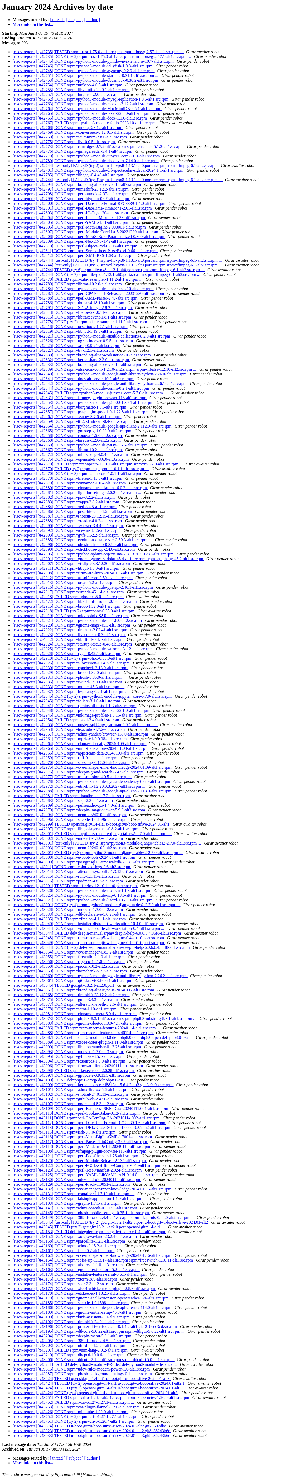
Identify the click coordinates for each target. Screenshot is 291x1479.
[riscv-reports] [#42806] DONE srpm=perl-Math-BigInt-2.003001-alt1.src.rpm (80, 227)
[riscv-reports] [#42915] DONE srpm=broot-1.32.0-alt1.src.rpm (67, 606)
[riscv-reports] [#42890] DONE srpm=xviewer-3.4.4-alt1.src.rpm (68, 525)
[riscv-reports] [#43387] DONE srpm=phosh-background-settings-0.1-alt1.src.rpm (83, 1374)
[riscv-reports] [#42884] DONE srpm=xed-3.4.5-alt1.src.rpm (65, 506)
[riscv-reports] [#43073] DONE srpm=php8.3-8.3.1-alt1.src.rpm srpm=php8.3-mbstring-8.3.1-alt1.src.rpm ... (105, 1018)
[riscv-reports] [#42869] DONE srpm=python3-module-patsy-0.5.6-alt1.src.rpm (81, 445)
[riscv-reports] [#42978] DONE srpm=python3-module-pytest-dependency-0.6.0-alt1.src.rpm (92, 781)
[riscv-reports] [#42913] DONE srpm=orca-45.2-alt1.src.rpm (65, 582)
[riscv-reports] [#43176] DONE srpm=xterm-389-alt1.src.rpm (65, 1279)
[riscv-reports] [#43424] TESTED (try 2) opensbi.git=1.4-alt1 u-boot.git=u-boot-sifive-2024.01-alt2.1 (99, 1383)
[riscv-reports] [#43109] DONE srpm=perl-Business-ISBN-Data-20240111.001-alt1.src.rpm (91, 1108)
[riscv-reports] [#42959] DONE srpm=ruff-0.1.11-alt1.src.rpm (66, 758)
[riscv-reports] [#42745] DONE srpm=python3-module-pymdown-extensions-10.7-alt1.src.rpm (94, 61)
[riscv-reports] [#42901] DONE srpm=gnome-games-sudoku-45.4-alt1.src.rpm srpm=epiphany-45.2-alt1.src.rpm (108, 559)
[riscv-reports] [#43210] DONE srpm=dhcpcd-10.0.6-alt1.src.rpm (69, 1355)
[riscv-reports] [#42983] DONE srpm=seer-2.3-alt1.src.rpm (63, 800)
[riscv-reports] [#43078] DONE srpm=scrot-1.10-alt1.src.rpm (65, 1009)
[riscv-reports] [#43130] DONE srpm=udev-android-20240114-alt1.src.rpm (77, 1179)
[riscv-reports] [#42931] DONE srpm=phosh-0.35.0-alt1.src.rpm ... (70, 677)
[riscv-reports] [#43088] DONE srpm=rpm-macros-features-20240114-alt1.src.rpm (83, 1032)
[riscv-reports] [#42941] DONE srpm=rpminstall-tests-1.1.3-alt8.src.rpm (74, 705)
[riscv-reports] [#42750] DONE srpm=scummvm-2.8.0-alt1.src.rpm (70, 137)
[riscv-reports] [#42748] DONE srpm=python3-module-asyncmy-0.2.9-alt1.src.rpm (84, 70)
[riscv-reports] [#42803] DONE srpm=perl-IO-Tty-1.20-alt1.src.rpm (71, 213)
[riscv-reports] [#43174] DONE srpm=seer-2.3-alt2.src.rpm (63, 1284)
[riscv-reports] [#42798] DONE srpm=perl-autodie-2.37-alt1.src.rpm (71, 194)
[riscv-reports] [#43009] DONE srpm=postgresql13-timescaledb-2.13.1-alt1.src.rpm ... (86, 862)
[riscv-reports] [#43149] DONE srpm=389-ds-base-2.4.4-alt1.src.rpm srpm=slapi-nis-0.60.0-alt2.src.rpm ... (104, 1217)
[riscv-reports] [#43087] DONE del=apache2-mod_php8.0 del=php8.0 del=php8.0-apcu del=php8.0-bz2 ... (103, 1037)
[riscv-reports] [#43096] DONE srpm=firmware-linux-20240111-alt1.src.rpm (78, 1066)
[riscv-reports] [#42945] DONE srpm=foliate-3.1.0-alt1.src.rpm (67, 701)
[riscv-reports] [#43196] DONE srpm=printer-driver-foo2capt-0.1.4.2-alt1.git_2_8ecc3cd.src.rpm (95, 1326)
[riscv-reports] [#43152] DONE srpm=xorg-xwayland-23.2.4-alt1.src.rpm (75, 1236)
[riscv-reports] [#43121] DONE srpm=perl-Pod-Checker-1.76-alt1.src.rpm (76, 1156)
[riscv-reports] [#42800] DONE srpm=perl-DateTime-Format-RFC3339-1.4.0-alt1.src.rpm (89, 203)
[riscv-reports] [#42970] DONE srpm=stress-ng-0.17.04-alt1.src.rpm (71, 762)
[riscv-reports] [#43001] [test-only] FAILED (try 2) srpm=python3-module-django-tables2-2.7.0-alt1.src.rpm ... (107, 843)
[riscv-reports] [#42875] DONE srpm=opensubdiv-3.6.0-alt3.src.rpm (71, 459)
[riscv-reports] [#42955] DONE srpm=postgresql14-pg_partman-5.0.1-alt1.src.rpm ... (85, 724)
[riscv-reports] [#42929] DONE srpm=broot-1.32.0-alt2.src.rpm (67, 672)
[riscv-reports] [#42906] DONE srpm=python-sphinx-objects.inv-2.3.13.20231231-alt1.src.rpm (93, 554)
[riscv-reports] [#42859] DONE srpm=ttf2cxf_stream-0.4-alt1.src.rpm (72, 421)
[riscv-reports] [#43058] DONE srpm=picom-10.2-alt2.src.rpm (66, 966)
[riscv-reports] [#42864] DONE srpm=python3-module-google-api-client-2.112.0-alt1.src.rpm (93, 426)
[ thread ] (57, 19)
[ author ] (92, 19)
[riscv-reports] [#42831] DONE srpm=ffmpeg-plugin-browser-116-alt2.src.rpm (80, 397)
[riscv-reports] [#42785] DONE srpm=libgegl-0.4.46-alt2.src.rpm (68, 175)
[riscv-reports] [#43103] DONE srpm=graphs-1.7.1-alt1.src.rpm (67, 1203)
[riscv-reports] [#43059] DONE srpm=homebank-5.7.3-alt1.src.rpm (70, 971)
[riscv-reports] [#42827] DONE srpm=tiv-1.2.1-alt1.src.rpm (64, 350)
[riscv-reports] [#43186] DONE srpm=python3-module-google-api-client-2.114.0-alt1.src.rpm (93, 1307)
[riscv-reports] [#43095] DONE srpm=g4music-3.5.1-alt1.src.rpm (69, 1056)
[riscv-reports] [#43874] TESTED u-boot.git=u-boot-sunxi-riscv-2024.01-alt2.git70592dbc (90, 1426)
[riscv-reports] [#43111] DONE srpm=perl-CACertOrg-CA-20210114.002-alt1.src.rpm (87, 1118)
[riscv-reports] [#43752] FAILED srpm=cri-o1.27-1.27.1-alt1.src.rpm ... (74, 1402)
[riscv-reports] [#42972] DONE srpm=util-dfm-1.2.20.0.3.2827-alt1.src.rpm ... (79, 786)
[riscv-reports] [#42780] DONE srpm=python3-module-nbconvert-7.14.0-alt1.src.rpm (86, 160)
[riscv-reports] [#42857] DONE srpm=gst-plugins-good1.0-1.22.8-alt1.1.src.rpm (81, 412)
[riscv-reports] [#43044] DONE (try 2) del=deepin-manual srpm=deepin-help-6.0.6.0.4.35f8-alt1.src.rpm (102, 947)
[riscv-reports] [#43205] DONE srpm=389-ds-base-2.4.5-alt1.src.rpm (72, 1340)
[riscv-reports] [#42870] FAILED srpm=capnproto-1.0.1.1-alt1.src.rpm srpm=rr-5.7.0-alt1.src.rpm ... (98, 464)
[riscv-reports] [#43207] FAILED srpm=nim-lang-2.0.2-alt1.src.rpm (71, 1350)
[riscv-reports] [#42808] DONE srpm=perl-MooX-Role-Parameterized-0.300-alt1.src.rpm (89, 236)
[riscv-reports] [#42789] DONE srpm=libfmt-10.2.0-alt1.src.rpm (68, 284)
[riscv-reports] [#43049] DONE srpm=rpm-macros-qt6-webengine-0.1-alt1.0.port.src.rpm (89, 942)
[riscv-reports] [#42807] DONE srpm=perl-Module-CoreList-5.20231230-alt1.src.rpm (86, 232)
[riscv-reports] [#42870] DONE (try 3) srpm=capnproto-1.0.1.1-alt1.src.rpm (77, 473)
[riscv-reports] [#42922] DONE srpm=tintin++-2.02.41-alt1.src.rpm (70, 630)
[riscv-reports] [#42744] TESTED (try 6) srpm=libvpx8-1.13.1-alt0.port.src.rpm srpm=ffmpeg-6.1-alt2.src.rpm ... (109, 269)
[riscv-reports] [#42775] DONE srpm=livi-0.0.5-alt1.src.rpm (64, 142)
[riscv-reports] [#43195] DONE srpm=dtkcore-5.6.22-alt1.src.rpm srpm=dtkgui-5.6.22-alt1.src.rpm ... (99, 1331)
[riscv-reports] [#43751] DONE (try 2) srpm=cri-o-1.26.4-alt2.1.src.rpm (74, 1421)
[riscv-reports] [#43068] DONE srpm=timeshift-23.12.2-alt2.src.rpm (71, 994)
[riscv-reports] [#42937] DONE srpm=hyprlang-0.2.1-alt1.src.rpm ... (71, 691)
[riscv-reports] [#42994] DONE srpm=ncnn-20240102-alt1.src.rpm (70, 814)
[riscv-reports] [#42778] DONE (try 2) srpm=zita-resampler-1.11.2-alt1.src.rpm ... (82, 322)
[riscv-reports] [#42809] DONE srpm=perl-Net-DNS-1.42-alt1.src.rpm (73, 241)
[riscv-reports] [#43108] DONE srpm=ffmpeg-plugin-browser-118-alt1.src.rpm (80, 1151)
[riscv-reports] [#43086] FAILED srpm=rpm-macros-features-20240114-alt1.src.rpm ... (87, 1028)
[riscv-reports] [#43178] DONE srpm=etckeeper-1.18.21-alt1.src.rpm (72, 1293)
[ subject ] (74, 19)
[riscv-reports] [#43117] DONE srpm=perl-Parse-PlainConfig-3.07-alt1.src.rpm (80, 1141)
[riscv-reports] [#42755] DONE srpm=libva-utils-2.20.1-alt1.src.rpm (71, 89)
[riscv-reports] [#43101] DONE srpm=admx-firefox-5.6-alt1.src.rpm (71, 1089)
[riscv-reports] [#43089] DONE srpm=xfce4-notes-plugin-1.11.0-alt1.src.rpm (78, 1042)
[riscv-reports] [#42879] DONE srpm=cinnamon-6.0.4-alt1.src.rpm (70, 483)
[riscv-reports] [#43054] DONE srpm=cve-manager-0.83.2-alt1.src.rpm (73, 952)
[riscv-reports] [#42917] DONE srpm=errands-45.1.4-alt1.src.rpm (69, 592)
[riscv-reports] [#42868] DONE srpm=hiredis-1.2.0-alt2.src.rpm (67, 440)
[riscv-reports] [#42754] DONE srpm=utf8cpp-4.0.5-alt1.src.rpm (68, 85)
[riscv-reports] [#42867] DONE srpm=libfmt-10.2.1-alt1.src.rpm (68, 450)
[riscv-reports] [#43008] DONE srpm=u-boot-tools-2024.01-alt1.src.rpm (74, 857)
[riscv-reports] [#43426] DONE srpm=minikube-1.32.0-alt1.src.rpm (70, 1411)
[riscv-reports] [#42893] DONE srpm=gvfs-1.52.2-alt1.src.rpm (66, 535)
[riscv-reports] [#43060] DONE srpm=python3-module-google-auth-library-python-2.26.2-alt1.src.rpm (100, 976)
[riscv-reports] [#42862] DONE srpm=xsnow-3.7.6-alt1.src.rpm (67, 416)
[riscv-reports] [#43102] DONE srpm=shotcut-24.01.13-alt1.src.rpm (71, 1094)
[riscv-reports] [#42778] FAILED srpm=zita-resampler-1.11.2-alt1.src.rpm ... (78, 279)
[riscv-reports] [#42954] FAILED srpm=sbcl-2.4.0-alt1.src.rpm (66, 720)
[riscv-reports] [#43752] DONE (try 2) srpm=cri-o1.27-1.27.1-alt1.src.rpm (76, 1416)
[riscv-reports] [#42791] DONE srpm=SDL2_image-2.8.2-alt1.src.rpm (73, 307)
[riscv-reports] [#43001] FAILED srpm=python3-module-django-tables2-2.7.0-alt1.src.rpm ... (92, 833)
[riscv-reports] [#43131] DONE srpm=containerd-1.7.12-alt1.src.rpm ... (73, 1194)
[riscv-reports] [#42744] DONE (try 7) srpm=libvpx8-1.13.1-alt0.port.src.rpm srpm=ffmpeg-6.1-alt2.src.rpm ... (107, 274)
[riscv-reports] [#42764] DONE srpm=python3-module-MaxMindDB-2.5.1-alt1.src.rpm (87, 108)
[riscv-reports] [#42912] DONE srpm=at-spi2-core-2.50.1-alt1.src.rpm (73, 577)
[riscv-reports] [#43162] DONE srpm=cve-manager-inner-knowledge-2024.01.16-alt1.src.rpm (92, 1255)
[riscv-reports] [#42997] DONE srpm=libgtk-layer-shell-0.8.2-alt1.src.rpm (76, 829)
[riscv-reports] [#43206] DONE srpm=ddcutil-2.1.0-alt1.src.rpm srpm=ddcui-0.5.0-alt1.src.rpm (94, 1359)
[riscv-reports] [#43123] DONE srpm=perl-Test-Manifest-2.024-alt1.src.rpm (78, 1170)
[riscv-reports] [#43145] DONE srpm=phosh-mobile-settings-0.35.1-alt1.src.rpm (81, 1212)
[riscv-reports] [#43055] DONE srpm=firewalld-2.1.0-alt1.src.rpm (69, 957)
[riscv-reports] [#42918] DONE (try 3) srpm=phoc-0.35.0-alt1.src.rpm (72, 658)
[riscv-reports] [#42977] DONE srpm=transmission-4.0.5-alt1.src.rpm (72, 777)
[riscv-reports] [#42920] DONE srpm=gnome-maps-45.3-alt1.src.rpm (72, 625)
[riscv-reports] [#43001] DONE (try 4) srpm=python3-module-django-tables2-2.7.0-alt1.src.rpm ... (96, 904)
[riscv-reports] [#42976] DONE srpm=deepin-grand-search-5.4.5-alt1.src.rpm (79, 772)
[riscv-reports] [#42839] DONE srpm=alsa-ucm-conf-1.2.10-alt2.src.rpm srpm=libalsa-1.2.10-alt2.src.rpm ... (105, 369)
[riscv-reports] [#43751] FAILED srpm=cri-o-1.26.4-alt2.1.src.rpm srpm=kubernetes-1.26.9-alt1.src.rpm (101, 1397)
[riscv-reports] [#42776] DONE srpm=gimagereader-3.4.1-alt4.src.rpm (73, 151)
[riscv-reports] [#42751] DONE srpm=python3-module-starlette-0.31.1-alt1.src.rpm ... (86, 75)
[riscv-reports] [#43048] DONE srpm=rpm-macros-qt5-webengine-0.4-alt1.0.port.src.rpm (89, 938)
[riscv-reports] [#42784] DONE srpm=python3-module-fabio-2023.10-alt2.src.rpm (83, 288)
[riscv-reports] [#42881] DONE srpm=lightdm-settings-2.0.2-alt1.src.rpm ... (77, 492)
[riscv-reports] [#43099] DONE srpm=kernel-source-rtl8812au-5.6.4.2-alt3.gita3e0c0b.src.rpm (93, 1085)
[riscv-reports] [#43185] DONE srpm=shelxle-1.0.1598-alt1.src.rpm (71, 1303)
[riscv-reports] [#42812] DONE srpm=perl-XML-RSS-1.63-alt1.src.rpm (74, 255)
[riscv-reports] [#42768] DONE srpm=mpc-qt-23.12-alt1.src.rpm (68, 127)
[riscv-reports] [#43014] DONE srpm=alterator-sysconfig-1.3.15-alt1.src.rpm (78, 871)
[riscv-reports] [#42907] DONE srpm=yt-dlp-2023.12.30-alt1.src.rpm (72, 563)
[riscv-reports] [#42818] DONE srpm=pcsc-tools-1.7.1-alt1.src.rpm (70, 326)
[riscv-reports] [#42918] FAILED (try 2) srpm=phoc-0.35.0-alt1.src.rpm (74, 611)
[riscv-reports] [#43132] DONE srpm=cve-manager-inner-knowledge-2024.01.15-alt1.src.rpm (92, 1189)
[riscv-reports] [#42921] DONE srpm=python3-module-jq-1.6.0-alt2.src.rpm (78, 620)
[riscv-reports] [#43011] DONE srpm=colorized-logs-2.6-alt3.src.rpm (72, 867)
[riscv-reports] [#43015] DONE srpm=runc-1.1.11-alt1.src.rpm (66, 876)
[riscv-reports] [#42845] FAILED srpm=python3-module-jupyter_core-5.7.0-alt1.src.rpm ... (90, 393)
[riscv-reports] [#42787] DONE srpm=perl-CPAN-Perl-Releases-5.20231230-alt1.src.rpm (89, 293)
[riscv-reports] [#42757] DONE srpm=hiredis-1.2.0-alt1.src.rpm (67, 94)
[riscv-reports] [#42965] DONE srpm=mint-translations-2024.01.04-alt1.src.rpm (81, 748)
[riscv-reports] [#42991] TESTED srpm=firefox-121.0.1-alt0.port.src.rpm (75, 886)
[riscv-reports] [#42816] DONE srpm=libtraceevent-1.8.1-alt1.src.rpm (72, 317)
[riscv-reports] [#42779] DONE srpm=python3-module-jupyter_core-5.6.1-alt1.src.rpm (87, 156)
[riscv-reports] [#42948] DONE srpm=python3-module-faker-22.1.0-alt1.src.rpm (81, 710)
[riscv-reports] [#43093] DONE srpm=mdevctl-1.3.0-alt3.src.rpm (68, 1051)
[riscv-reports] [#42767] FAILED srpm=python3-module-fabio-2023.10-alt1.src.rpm (85, 123)
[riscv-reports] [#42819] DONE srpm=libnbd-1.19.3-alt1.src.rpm (68, 331)
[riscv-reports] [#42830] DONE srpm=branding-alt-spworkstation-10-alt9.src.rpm (82, 355)
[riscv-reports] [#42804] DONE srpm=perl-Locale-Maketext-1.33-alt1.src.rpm (79, 217)
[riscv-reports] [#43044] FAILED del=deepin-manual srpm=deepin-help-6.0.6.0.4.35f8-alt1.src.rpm (97, 933)
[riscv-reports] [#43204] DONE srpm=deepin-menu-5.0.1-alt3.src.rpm (72, 1336)
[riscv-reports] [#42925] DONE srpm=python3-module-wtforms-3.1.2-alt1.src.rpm (83, 649)
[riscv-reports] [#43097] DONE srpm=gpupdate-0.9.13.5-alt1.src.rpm (72, 1075)
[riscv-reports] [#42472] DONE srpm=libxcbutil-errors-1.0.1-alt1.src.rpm (75, 601)
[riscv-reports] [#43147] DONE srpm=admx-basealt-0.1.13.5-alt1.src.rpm (75, 1208)
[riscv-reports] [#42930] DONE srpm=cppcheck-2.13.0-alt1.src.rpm (70, 668)
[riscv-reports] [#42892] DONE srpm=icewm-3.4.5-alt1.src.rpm (67, 530)
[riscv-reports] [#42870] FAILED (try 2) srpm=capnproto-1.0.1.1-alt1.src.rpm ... (81, 468)
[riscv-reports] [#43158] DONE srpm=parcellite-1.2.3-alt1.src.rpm (69, 1241)
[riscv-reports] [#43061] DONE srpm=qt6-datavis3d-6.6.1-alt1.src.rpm (73, 980)
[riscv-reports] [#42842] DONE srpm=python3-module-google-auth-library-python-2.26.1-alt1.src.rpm (100, 383)
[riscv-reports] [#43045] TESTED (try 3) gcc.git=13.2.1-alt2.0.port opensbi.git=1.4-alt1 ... (89, 1227)
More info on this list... (33, 24)
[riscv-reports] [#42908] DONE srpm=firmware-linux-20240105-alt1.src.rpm (78, 573)
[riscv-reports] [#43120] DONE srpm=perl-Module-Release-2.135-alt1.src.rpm (80, 1160)
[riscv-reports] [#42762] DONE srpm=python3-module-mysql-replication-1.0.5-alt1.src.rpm (91, 99)
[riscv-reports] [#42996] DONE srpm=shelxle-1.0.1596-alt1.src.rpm (71, 819)
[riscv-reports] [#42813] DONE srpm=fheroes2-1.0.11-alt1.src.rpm (70, 312)
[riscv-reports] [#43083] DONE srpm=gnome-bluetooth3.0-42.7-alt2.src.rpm (78, 1023)
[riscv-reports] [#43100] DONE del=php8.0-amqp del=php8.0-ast (68, 1080)
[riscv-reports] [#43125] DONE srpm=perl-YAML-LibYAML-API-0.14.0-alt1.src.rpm (86, 1175)
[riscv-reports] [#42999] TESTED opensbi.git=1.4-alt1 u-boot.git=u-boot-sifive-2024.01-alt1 (92, 824)
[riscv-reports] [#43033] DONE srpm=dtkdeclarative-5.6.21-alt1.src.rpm (74, 914)
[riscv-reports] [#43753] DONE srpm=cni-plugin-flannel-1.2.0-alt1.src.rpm (77, 1407)
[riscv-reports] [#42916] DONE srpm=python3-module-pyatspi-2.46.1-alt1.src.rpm (83, 587)
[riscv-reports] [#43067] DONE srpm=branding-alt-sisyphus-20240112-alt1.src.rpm (84, 990)
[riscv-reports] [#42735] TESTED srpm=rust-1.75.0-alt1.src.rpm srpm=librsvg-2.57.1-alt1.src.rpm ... (98, 51)
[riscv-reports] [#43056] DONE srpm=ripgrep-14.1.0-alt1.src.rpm (69, 961)
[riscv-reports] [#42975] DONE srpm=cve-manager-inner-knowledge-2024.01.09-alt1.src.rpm (92, 767)
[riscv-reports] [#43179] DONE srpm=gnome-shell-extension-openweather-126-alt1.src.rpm (91, 1298)
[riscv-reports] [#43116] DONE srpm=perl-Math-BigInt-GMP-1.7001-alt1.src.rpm (83, 1137)
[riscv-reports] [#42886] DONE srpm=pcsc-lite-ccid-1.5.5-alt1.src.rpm (73, 511)
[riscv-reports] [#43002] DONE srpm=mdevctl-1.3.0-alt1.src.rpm (68, 838)
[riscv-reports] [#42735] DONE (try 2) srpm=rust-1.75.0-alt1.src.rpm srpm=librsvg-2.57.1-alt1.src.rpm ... (102, 56)
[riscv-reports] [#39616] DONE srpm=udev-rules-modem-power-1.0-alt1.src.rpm (82, 1369)
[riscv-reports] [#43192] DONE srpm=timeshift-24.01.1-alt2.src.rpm (71, 1321)
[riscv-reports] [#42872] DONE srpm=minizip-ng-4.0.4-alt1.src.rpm (71, 454)
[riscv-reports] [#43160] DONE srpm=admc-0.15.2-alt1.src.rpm (67, 1246)
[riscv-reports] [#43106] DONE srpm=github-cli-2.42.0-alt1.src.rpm (71, 1099)
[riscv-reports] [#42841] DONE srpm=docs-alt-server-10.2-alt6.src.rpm (73, 378)
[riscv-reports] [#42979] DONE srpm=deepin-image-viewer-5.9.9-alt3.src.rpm (79, 810)
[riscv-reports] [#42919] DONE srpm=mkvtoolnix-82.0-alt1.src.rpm (71, 615)
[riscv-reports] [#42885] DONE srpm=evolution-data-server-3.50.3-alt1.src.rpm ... (83, 540)
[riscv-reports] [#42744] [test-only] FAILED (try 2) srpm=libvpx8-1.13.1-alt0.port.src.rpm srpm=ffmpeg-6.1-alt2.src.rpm (116, 165)
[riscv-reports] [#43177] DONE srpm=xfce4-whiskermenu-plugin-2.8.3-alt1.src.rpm (84, 1288)
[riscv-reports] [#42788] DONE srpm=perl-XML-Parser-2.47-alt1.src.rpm (75, 298)
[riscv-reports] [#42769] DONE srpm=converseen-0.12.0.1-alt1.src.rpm (74, 132)
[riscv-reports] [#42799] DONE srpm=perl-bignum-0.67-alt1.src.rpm (71, 198)
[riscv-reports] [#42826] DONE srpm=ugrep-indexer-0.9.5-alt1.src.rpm (73, 341)
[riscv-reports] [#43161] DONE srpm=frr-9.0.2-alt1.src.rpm (63, 1250)
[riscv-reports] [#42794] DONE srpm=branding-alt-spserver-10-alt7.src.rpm (77, 184)
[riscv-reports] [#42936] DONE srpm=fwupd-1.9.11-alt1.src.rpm (68, 682)
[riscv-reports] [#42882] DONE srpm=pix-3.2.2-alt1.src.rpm (64, 497)
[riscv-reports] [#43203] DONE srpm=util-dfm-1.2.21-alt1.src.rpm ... (71, 1345)
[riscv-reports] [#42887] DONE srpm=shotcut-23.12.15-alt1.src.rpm (71, 516)
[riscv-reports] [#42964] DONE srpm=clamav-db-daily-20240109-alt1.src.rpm (80, 743)
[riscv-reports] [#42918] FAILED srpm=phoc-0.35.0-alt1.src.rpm (68, 596)
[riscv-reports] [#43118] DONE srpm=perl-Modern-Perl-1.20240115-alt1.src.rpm (82, 1146)
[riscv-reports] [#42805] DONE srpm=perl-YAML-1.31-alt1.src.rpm (71, 222)
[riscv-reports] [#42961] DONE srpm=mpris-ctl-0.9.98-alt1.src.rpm (70, 739)
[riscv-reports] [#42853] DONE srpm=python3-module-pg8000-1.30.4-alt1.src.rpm (83, 402)
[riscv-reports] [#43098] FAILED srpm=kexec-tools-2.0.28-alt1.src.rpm (74, 1070)
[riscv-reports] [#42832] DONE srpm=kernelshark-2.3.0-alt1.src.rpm (71, 360)
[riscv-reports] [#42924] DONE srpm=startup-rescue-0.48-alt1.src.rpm (73, 644)
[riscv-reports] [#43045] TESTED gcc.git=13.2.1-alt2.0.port (64, 985)
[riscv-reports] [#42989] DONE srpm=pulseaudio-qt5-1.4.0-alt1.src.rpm (74, 805)
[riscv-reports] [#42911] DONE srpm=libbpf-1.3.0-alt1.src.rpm (66, 568)
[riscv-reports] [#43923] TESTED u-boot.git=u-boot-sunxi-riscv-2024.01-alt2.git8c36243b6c (92, 1430)
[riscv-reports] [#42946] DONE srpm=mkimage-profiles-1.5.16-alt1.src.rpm (77, 715)
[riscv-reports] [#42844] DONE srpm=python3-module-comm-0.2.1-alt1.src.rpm (81, 388)
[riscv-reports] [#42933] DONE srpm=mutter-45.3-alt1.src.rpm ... (68, 686)
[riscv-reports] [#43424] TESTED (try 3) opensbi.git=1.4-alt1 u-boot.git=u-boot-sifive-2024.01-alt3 (97, 1388)
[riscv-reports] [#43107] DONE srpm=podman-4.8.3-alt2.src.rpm (68, 1103)
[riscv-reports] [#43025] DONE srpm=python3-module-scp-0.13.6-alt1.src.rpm (80, 895)
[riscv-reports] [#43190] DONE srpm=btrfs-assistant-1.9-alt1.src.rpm (72, 1317)
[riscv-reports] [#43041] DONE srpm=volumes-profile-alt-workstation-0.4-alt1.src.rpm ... (89, 928)
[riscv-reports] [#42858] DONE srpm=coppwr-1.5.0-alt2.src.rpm (68, 435)
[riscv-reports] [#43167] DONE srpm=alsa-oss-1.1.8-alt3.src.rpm (68, 1265)
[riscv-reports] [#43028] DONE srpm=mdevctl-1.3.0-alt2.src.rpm (68, 909)
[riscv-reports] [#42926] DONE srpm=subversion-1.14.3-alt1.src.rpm (72, 663)
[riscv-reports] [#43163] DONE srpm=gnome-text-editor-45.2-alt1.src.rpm (76, 1269)
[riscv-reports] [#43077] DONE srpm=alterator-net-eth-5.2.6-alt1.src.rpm (75, 1004)
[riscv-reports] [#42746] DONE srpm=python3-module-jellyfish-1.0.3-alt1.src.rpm (83, 66)
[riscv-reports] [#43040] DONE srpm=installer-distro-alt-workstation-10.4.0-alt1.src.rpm (88, 923)
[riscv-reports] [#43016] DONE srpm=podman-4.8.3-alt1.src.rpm (68, 881)
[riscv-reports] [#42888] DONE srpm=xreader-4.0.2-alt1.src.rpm (68, 521)
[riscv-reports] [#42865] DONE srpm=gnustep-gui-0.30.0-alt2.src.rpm (72, 431)
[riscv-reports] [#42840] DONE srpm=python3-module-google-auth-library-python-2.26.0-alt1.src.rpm (100, 374)
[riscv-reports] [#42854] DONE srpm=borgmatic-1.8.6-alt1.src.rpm (70, 407)
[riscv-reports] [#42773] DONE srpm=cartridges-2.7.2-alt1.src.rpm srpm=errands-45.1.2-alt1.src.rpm (99, 146)
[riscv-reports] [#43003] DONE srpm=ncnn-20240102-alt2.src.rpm (70, 848)
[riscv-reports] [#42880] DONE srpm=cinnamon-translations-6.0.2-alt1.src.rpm (80, 487)
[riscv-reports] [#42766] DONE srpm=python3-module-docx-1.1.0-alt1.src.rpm (80, 118)
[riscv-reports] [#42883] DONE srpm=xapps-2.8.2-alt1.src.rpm (66, 502)
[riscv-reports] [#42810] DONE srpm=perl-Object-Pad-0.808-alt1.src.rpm (75, 246)
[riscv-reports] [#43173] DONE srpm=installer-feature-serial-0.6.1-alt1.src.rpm (80, 1274)
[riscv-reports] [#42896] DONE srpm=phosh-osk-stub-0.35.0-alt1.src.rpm (75, 544)
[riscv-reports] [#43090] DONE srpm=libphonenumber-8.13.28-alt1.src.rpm (77, 1047)
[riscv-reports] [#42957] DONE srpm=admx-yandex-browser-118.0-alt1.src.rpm (81, 734)
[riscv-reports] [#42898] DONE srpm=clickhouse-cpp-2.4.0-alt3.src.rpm (74, 549)
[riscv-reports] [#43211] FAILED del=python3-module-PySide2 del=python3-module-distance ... (95, 1364)
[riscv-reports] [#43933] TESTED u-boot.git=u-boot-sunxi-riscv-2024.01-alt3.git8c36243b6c (92, 1435)
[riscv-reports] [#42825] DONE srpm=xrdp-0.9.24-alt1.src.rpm (66, 345)
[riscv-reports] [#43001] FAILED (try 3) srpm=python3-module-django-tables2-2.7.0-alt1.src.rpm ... (98, 852)
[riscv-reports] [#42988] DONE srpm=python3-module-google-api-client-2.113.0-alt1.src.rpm (93, 791)
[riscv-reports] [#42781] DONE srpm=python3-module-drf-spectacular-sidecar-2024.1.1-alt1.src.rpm (99, 170)
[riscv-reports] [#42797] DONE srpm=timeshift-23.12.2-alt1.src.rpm (71, 189)
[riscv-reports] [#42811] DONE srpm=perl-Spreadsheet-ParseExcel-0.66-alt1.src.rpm (85, 251)
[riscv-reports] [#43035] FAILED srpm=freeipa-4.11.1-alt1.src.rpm (70, 919)
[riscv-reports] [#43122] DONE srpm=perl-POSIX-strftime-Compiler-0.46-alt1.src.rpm (87, 1165)
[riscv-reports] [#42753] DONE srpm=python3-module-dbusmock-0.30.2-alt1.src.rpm (86, 80)
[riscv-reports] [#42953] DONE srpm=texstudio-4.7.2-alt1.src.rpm (69, 729)
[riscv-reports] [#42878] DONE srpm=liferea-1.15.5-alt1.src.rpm (68, 478)
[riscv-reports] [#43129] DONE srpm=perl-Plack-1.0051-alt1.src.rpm (72, 1184)
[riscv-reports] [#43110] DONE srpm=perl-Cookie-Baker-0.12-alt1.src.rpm (77, 1113)
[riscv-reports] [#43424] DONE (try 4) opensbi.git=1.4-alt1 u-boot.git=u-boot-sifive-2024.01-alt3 (95, 1393)
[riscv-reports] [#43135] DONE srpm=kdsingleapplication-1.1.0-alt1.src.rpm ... (80, 1198)
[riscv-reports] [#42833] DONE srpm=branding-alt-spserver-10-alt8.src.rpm (77, 364)
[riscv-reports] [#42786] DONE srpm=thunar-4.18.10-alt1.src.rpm (69, 303)
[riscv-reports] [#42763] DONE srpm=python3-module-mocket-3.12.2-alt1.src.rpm (83, 104)
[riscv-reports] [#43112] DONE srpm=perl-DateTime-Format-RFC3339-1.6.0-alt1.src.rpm (89, 1122)
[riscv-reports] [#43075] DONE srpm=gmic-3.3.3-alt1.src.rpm (66, 999)
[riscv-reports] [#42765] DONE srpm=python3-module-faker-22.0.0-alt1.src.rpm (81, 113)
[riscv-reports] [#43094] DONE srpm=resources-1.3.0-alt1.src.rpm (69, 1061)
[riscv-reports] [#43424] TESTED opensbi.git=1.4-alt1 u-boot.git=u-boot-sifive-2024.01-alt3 (92, 1378)
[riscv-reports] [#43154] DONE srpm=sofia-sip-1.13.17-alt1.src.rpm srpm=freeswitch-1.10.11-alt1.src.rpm (103, 1260)
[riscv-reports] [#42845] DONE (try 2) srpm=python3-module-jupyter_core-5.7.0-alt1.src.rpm (93, 696)
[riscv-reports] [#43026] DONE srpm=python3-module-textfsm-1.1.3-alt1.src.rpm (82, 890)
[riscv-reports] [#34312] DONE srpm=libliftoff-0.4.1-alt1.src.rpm (69, 639)
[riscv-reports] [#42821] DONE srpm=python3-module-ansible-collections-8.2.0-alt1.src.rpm (92, 336)
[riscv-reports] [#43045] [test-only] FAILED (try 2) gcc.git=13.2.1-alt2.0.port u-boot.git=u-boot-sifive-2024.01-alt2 (111, 1222)
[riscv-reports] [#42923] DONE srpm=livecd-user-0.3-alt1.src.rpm (69, 634)
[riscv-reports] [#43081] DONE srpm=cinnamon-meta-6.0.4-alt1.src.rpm (75, 1013)
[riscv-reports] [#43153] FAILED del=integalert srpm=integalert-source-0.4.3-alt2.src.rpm (89, 1231)
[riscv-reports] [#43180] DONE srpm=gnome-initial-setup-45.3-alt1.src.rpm (77, 1312)
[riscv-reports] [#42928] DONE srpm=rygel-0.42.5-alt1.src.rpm (67, 653)
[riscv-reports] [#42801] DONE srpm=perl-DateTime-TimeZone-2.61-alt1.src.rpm (83, 208)
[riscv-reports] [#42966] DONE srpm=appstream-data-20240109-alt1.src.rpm (78, 753)
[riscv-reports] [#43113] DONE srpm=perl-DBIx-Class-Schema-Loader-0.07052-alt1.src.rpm (92, 1127)
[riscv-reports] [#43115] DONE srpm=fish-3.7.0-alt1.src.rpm (65, 1132)
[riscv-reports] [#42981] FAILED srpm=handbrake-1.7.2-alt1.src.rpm (72, 795)
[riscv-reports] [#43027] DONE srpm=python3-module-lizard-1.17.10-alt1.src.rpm (83, 900)
